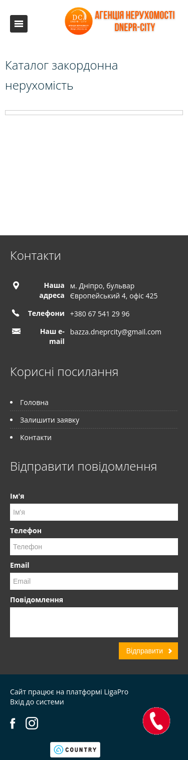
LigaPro (116, 691)
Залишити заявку (49, 420)
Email (20, 565)
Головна (34, 402)
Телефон (26, 530)
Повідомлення (36, 599)
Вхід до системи (37, 701)
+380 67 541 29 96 (100, 313)
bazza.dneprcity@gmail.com (115, 331)
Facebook (13, 723)
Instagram (32, 723)
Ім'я (17, 496)
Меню (19, 24)
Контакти (36, 437)
